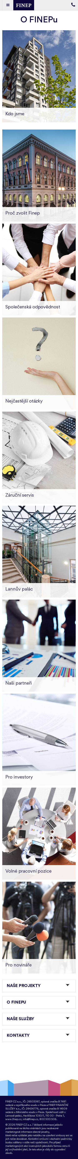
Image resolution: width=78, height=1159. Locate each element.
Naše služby (20, 1019)
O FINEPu (16, 1002)
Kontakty (18, 1036)
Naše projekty (23, 986)
